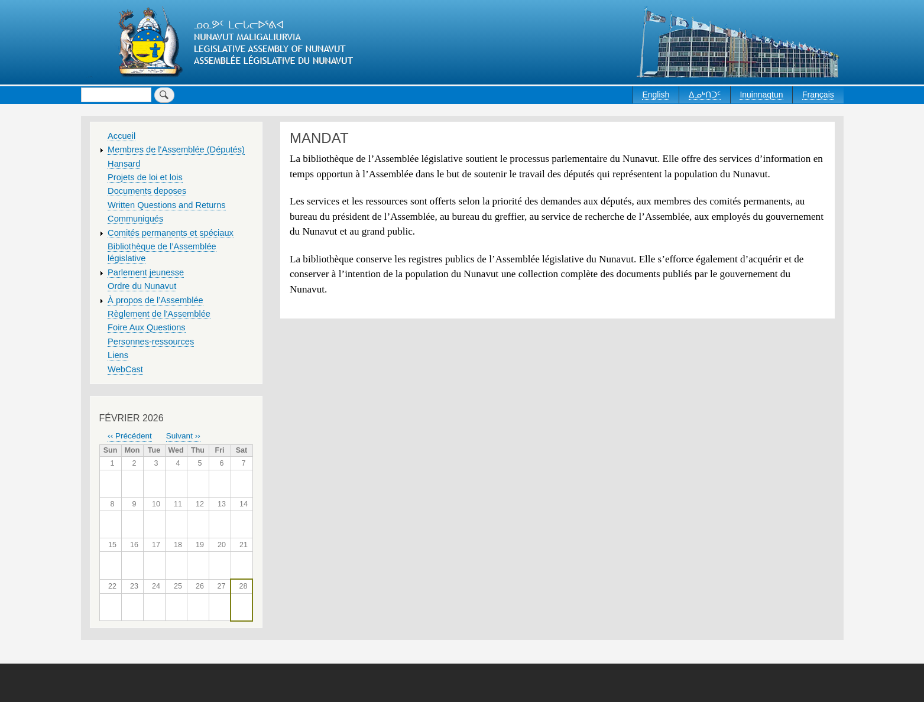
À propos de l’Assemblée (155, 300)
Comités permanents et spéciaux (171, 233)
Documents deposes (147, 191)
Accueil (121, 136)
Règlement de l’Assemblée (159, 313)
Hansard (124, 163)
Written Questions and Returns (167, 205)
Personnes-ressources (151, 341)
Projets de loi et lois (145, 177)
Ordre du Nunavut (142, 286)
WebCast (125, 369)
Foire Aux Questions (147, 327)
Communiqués (135, 218)
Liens (118, 355)
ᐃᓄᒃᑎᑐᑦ (705, 94)
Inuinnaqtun (761, 94)
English (655, 94)
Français (818, 94)
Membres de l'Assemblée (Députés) (176, 149)
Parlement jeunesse (146, 272)
